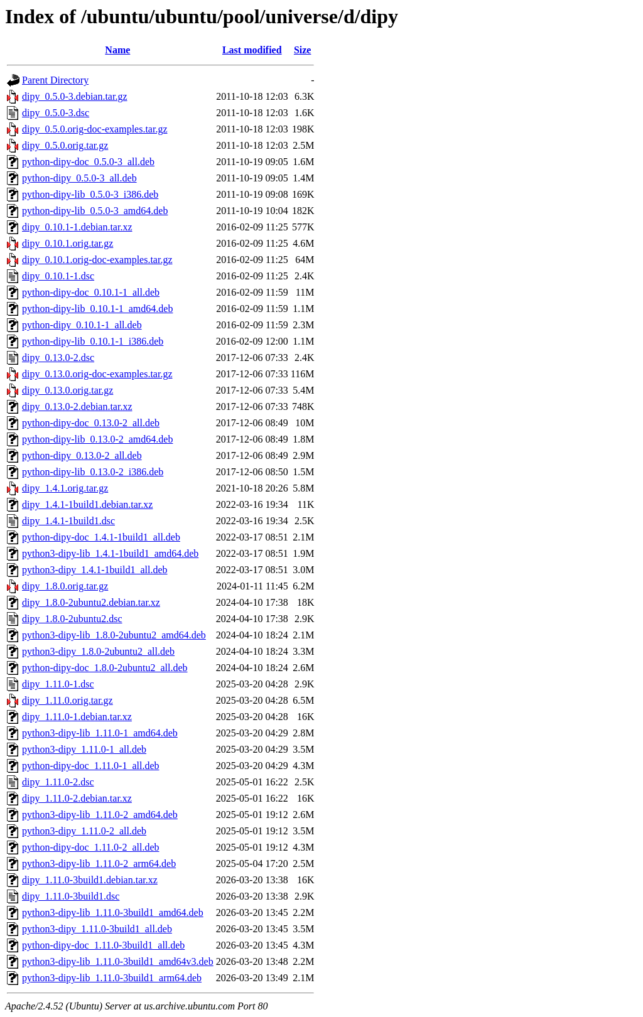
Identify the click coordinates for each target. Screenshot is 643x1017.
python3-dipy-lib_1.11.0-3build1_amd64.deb (112, 912)
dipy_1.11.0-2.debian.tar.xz (77, 798)
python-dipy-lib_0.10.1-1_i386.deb (92, 341)
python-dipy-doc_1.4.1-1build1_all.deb (101, 537)
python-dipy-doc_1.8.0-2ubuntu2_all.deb (105, 667)
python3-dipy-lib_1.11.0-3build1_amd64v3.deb (117, 961)
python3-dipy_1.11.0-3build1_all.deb (97, 928)
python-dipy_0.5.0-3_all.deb (79, 178)
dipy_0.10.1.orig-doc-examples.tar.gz (97, 259)
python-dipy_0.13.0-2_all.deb (82, 455)
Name (117, 50)
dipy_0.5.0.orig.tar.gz (65, 145)
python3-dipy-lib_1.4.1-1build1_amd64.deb (110, 553)
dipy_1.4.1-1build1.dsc (68, 520)
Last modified (252, 50)
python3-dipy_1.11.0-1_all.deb (84, 749)
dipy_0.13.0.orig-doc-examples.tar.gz (97, 374)
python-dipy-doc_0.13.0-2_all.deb (90, 422)
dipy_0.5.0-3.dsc (55, 112)
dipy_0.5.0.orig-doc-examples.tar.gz (95, 129)
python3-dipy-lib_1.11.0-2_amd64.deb (100, 814)
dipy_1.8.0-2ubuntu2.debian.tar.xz (91, 602)
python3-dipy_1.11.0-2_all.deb (84, 831)
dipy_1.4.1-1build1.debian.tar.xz (87, 504)
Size (302, 50)
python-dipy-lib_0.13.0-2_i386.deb (92, 471)
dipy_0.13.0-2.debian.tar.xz (77, 406)
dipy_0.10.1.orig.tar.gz (67, 243)
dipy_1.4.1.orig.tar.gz (65, 488)
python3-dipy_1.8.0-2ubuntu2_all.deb (98, 651)
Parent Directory (55, 80)
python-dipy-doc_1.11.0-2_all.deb (90, 847)
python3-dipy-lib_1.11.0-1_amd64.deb (100, 733)
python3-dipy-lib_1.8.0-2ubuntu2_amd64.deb (114, 635)
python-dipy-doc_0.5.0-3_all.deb (88, 161)
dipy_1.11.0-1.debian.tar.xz (77, 716)
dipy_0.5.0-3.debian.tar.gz (74, 96)
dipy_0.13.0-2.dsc (58, 357)
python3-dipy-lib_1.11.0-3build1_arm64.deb (112, 977)
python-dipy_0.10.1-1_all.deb (82, 325)
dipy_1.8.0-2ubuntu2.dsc (72, 618)
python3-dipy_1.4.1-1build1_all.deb (95, 569)
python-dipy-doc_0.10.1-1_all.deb (90, 292)
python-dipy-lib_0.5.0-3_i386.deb (90, 194)
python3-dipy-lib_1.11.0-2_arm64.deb (99, 863)
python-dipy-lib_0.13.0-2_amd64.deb (97, 439)
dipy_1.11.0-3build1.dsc (70, 896)
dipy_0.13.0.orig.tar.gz (67, 390)
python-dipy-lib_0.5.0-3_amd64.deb (95, 210)
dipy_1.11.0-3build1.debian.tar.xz (90, 879)
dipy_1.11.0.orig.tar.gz (67, 700)
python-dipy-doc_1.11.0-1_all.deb (90, 765)
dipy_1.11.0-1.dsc (58, 684)
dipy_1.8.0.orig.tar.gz (65, 586)
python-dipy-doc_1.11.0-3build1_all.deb (103, 945)
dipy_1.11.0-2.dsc (58, 782)
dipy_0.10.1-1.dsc (58, 276)
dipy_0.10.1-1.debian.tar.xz (77, 227)
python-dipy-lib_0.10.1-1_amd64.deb (97, 308)
